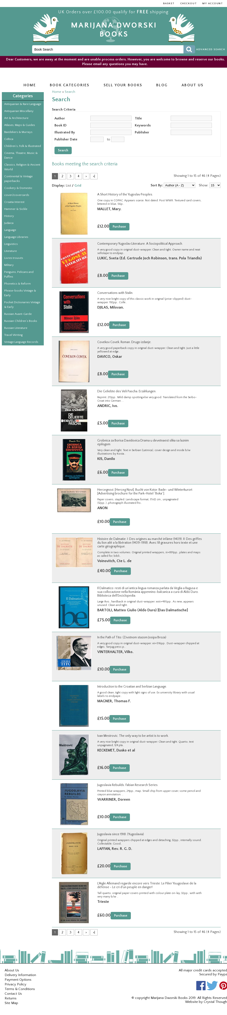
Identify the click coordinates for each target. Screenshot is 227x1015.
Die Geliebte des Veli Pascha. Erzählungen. (126, 391)
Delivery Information (20, 975)
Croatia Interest (14, 202)
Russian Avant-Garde (18, 314)
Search (70, 92)
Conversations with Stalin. (115, 293)
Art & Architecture (16, 118)
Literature (10, 251)
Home (30, 85)
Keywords (143, 125)
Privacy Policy (15, 984)
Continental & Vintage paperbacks (18, 179)
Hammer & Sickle (15, 209)
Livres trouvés (13, 258)
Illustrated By (64, 132)
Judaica (9, 223)
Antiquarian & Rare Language (22, 104)
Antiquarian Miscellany (19, 111)
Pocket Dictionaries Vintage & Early (22, 305)
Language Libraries (16, 237)
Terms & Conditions (20, 989)
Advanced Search (210, 49)
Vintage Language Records (21, 342)
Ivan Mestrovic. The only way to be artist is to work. (133, 736)
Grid (78, 186)
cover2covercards (16, 195)
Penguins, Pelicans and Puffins (19, 274)
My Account (212, 3)
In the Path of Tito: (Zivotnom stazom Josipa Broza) (131, 637)
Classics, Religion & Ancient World (22, 167)
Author (59, 118)
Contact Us (13, 994)
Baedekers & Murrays (18, 132)
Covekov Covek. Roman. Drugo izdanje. (124, 342)
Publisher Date (65, 139)
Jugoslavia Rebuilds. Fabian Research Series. (127, 785)
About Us (12, 970)
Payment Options (18, 980)
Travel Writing (13, 335)
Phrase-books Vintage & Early (20, 293)
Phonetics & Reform (17, 283)
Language (10, 230)
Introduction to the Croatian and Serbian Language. (132, 686)
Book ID (60, 125)
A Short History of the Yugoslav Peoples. (125, 194)
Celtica (8, 139)
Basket (169, 3)
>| (94, 176)
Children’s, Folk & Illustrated (22, 146)
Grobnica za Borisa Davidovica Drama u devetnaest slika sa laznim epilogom (143, 442)
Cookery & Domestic (18, 188)
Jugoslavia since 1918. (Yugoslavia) (120, 834)
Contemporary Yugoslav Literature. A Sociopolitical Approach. (140, 244)
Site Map (11, 1003)
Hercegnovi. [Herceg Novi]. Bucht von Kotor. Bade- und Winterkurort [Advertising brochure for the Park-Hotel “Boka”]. (144, 491)
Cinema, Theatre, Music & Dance (21, 155)
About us (192, 85)
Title (138, 118)
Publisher (142, 132)
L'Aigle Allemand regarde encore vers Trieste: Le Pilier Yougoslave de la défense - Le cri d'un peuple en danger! (146, 885)
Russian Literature (15, 328)
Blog (162, 85)
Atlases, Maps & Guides (19, 125)
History (9, 216)
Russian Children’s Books (20, 321)
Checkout (188, 3)
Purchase (119, 227)
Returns (11, 998)
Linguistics (11, 244)
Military (9, 265)
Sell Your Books (123, 85)
